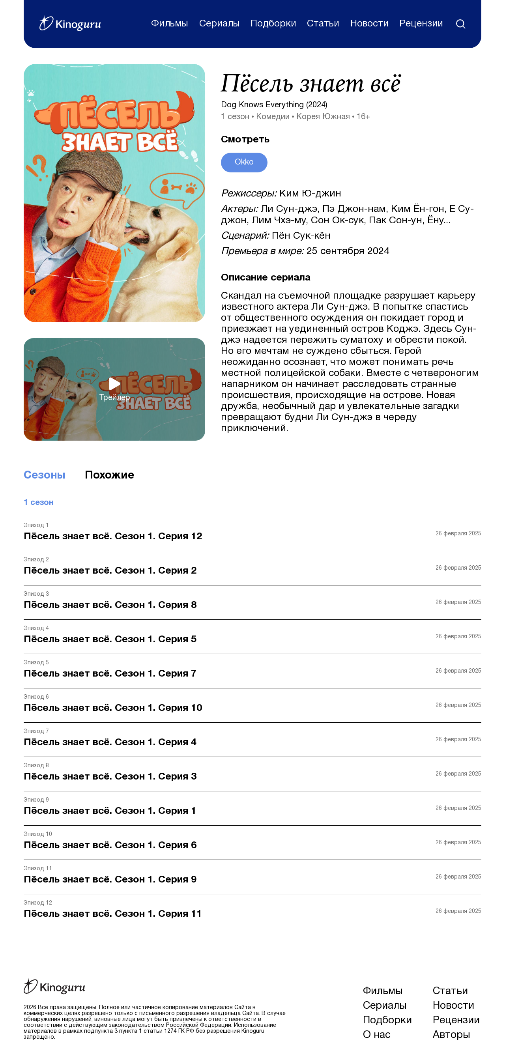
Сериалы (219, 24)
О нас (377, 1035)
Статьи (323, 24)
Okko (244, 162)
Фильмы (169, 24)
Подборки (273, 24)
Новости (369, 24)
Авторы (451, 1035)
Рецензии (421, 24)
